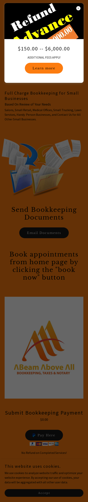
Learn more (44, 68)
